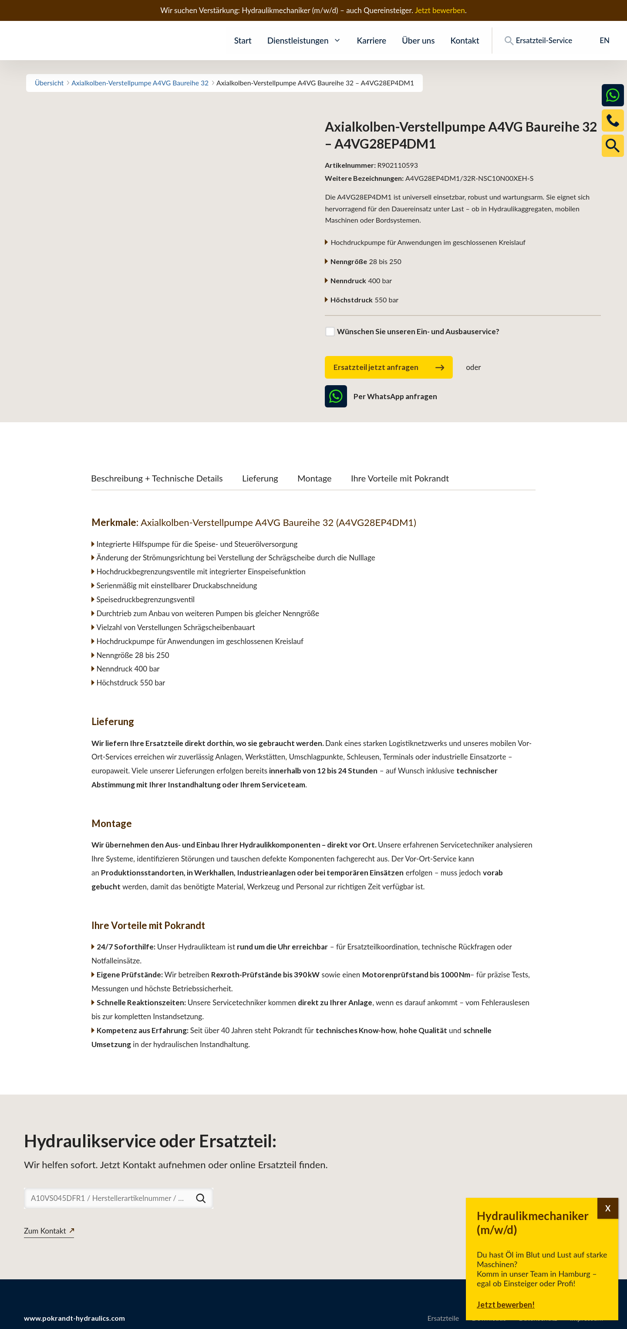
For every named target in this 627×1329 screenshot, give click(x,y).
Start (243, 40)
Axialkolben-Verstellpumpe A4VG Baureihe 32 (140, 83)
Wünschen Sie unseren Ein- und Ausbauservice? (418, 331)
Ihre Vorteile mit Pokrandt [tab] (400, 478)
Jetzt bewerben (440, 10)
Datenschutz (538, 1318)
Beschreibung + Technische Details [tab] (157, 478)
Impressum (586, 1318)
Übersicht (49, 83)
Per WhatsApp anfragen (381, 396)
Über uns (418, 40)
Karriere (371, 40)
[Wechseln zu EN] (599, 40)
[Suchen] (200, 1198)
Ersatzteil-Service (538, 40)
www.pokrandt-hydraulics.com (74, 1318)
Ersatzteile (443, 1318)
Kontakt (464, 40)
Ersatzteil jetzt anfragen (389, 368)
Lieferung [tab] (260, 478)
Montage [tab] (314, 478)
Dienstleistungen (304, 40)
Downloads (489, 1318)
